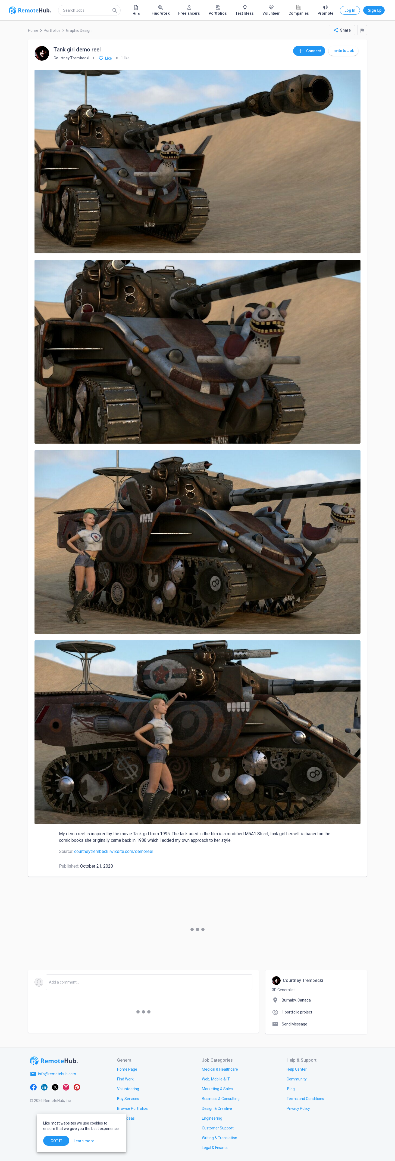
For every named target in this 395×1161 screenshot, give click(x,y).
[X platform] (55, 1087)
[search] (89, 10)
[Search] (114, 10)
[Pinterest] (76, 1087)
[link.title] (127, 1069)
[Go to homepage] (54, 1060)
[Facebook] (33, 1087)
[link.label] (296, 1069)
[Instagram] (66, 1087)
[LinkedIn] (44, 1087)
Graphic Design (79, 30)
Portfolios (52, 30)
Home (33, 30)
